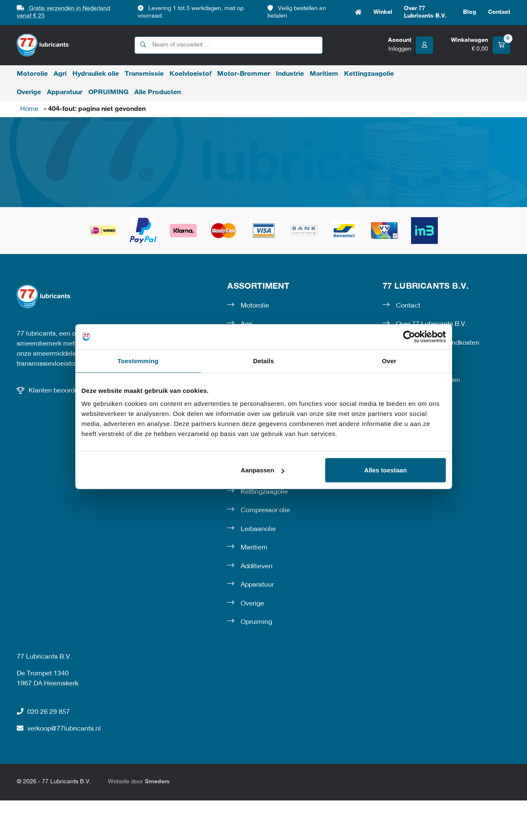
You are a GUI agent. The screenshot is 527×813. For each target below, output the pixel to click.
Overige (29, 92)
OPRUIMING (108, 92)
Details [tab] (263, 360)
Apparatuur (64, 92)
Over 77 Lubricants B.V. (425, 12)
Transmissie (144, 74)
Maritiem (324, 74)
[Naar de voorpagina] (43, 45)
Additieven (256, 566)
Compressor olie (265, 510)
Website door (139, 782)
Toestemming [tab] (138, 360)
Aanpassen (262, 470)
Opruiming (256, 622)
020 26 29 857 (43, 711)
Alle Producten (157, 92)
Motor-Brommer (243, 74)
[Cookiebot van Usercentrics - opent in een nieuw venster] (409, 336)
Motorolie (32, 74)
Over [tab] (389, 360)
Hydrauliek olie (95, 74)
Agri (60, 74)
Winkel (382, 12)
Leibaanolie (258, 529)
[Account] (411, 45)
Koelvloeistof (190, 74)
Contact (499, 12)
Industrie (290, 74)
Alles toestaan (385, 470)
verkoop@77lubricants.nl (59, 728)
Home (358, 12)
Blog (469, 12)
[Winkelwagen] (480, 45)
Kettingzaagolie (369, 74)
